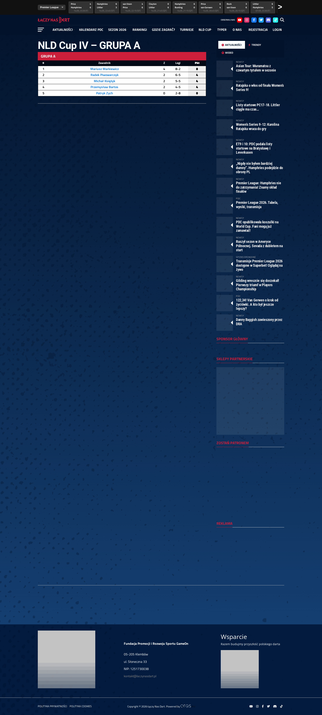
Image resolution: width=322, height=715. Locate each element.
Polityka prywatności (52, 706)
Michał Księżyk (104, 80)
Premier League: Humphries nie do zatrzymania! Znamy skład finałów (258, 187)
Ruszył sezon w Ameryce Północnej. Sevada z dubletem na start (259, 245)
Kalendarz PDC (91, 29)
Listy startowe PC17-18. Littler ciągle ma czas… (258, 107)
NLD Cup (205, 29)
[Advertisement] (250, 557)
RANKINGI (139, 29)
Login (277, 29)
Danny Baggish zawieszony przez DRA (259, 321)
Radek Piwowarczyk (104, 74)
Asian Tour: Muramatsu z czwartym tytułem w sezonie (256, 68)
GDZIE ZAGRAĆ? (163, 29)
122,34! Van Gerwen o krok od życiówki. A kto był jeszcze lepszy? (257, 304)
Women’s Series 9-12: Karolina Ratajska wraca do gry (257, 126)
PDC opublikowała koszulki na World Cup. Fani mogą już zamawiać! (257, 226)
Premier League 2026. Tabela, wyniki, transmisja (257, 204)
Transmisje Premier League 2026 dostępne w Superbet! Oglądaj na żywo (259, 265)
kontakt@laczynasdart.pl (140, 676)
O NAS (237, 29)
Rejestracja (258, 29)
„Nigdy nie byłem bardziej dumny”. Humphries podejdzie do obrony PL (259, 167)
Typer (222, 29)
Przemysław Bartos (104, 86)
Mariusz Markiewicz (104, 68)
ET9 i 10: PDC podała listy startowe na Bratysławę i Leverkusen (254, 148)
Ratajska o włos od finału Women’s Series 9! (260, 87)
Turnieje (187, 29)
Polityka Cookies (81, 706)
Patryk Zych (104, 93)
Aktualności (63, 29)
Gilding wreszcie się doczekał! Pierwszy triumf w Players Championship (257, 284)
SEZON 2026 (117, 29)
